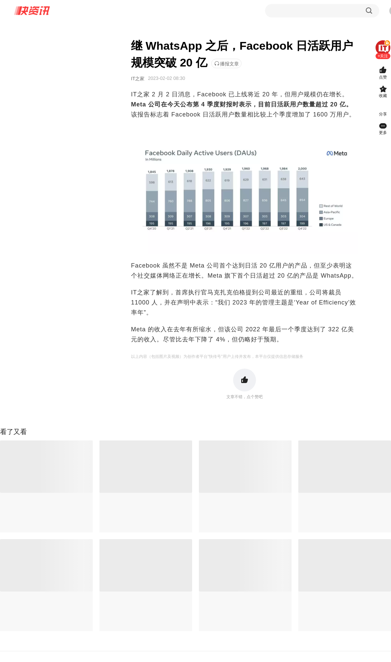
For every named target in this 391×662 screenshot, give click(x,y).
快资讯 (32, 10)
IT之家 (137, 78)
